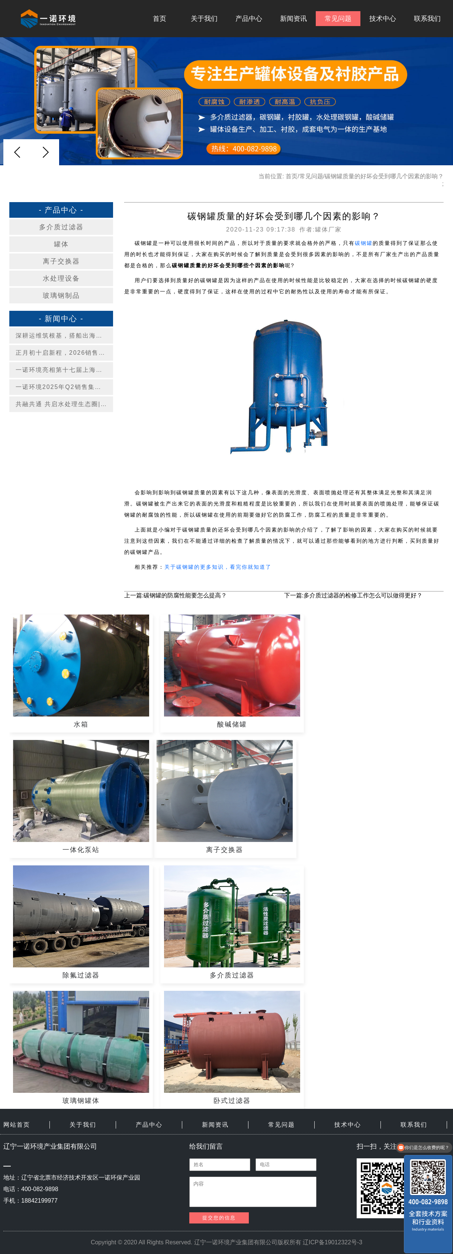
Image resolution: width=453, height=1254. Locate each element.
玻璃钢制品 (61, 295)
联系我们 (427, 18)
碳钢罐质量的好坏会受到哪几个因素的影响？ (384, 176)
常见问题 (338, 18)
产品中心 (248, 18)
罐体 (61, 244)
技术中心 (382, 18)
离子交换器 (61, 261)
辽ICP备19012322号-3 (332, 1242)
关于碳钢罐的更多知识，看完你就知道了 (218, 567)
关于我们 (204, 18)
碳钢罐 (364, 243)
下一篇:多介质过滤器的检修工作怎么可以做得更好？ (353, 595)
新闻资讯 (293, 18)
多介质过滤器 (61, 227)
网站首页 (16, 1124)
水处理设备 (61, 278)
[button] (45, 152)
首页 (159, 18)
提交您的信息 (219, 1218)
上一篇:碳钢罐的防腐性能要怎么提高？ (175, 595)
